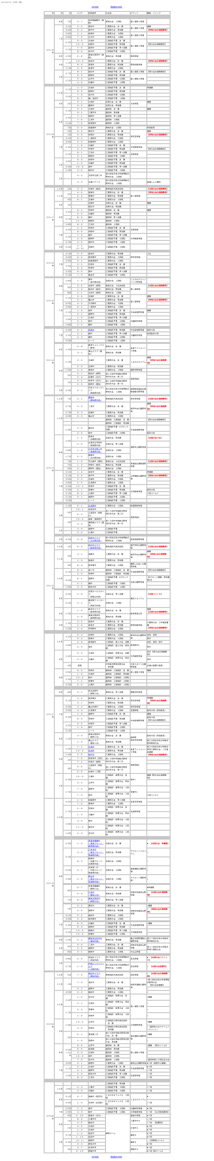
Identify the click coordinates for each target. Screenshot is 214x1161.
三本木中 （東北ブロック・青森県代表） (96, 852)
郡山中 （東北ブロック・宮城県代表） (96, 879)
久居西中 (92, 506)
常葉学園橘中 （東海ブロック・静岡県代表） (96, 843)
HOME (95, 7)
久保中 (91, 747)
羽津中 (91, 330)
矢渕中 (91, 751)
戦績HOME (116, 7)
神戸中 (91, 754)
